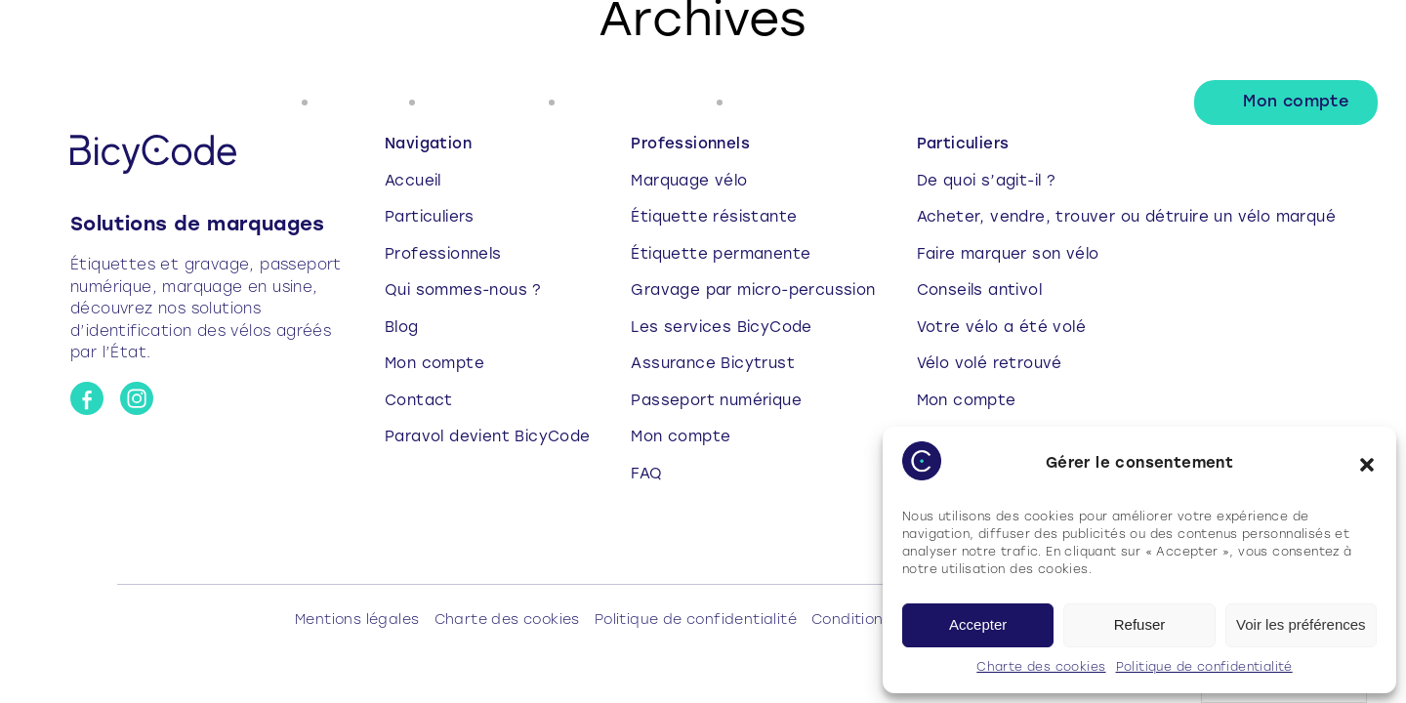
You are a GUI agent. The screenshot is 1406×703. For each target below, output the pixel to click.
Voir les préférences (1301, 624)
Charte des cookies (1040, 668)
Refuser (1140, 624)
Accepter (978, 624)
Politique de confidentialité (1204, 668)
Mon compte (1295, 102)
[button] (1367, 465)
